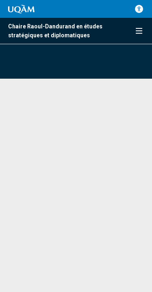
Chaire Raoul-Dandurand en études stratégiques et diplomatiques (55, 31)
